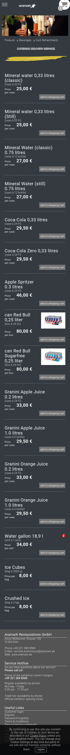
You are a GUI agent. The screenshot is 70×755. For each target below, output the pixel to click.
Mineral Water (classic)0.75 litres (29, 150)
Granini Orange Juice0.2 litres (26, 467)
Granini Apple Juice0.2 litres (25, 394)
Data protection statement (21, 724)
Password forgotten (17, 718)
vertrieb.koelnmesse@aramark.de (34, 651)
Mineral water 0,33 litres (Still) (30, 114)
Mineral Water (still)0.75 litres (25, 186)
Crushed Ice (17, 598)
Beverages (25, 40)
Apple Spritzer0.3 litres (19, 284)
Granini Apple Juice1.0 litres (25, 430)
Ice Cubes (15, 567)
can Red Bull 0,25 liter (17, 317)
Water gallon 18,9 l (24, 536)
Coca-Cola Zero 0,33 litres (31, 250)
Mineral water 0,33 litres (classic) (30, 78)
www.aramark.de (21, 654)
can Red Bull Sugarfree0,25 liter (17, 355)
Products (10, 40)
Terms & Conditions (17, 721)
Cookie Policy (38, 735)
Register (10, 714)
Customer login (14, 711)
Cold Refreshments (47, 40)
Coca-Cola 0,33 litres (26, 219)
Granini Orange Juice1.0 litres (26, 503)
